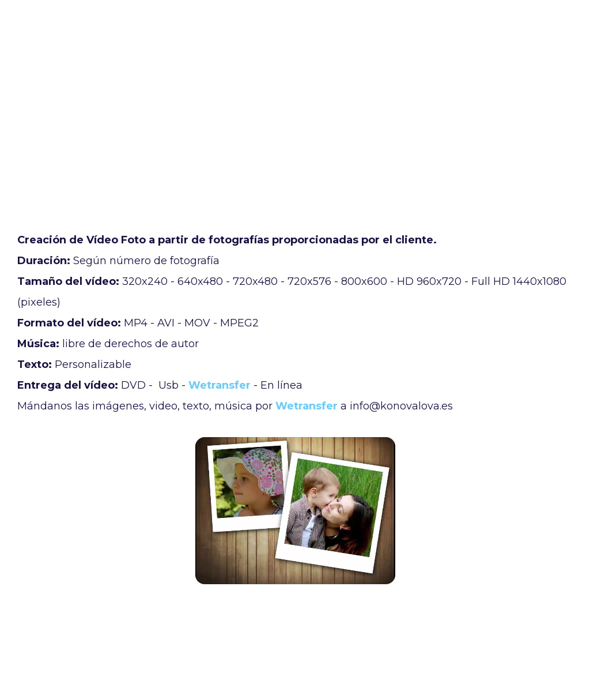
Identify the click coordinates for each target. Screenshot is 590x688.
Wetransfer (219, 385)
